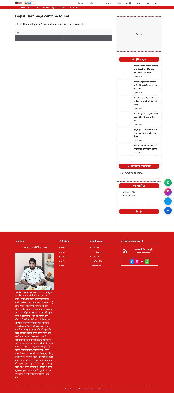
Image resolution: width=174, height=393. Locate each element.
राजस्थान (109, 3)
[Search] (63, 38)
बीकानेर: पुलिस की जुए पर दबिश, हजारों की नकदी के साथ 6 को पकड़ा (146, 117)
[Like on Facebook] (168, 210)
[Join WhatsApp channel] (168, 182)
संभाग (99, 3)
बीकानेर (90, 3)
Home (80, 3)
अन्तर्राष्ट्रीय (128, 3)
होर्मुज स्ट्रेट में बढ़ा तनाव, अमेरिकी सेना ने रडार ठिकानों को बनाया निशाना (146, 133)
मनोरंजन (147, 3)
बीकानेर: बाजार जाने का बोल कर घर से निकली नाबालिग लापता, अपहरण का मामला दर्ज (146, 69)
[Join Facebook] (168, 201)
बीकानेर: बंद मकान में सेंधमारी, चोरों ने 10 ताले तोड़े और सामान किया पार (145, 85)
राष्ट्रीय (119, 3)
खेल (138, 3)
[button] (156, 3)
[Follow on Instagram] (168, 192)
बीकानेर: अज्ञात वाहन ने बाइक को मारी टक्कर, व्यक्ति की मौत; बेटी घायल (146, 101)
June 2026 (130, 192)
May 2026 (130, 195)
